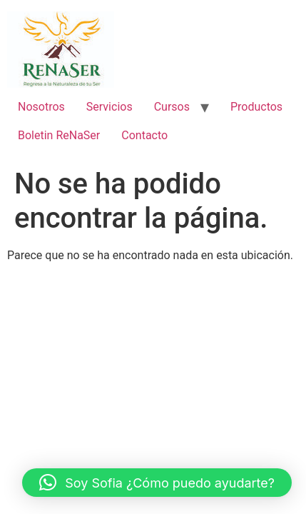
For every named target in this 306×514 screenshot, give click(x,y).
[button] (157, 482)
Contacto (144, 135)
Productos (256, 107)
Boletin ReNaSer (59, 135)
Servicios (109, 107)
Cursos (172, 107)
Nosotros (41, 107)
